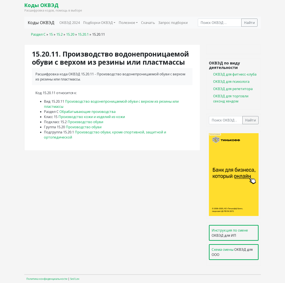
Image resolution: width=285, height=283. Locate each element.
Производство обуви (85, 122)
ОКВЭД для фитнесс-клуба (234, 74)
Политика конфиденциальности (46, 279)
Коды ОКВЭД (41, 5)
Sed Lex (74, 279)
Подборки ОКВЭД (98, 22)
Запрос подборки (173, 22)
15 (51, 34)
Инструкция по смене (230, 230)
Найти (249, 22)
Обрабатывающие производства (87, 111)
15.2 (59, 34)
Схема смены (222, 249)
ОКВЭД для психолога (231, 81)
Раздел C (38, 34)
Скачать (148, 22)
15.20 (70, 34)
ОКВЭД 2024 (69, 22)
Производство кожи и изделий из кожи (91, 116)
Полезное (127, 22)
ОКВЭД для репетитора (233, 88)
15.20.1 (83, 34)
